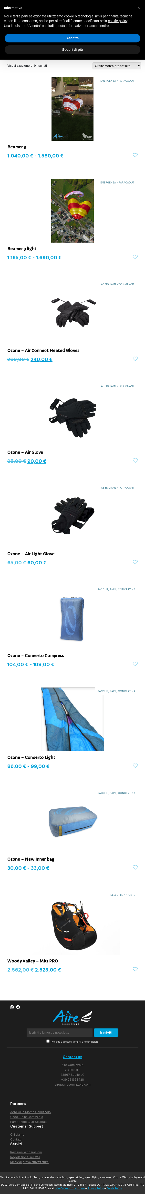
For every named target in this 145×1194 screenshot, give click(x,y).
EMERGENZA (108, 80)
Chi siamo (17, 1134)
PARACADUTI (127, 80)
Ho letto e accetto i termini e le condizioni (72, 1041)
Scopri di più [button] (72, 50)
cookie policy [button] (117, 21)
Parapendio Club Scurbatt (28, 1122)
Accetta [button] (72, 38)
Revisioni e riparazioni (26, 1152)
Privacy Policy (95, 1188)
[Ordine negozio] (117, 65)
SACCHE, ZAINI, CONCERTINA (116, 589)
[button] (139, 8)
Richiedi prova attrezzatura (29, 1162)
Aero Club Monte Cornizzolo (30, 1112)
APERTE (130, 894)
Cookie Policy (114, 1188)
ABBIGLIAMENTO (111, 284)
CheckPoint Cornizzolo (26, 1117)
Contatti (15, 1139)
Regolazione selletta (25, 1157)
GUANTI (130, 284)
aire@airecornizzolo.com (73, 1084)
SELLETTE (116, 894)
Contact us (72, 1057)
